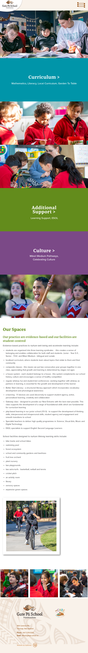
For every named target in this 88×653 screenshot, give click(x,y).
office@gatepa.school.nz (30, 636)
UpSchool (28, 645)
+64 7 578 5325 (28, 633)
